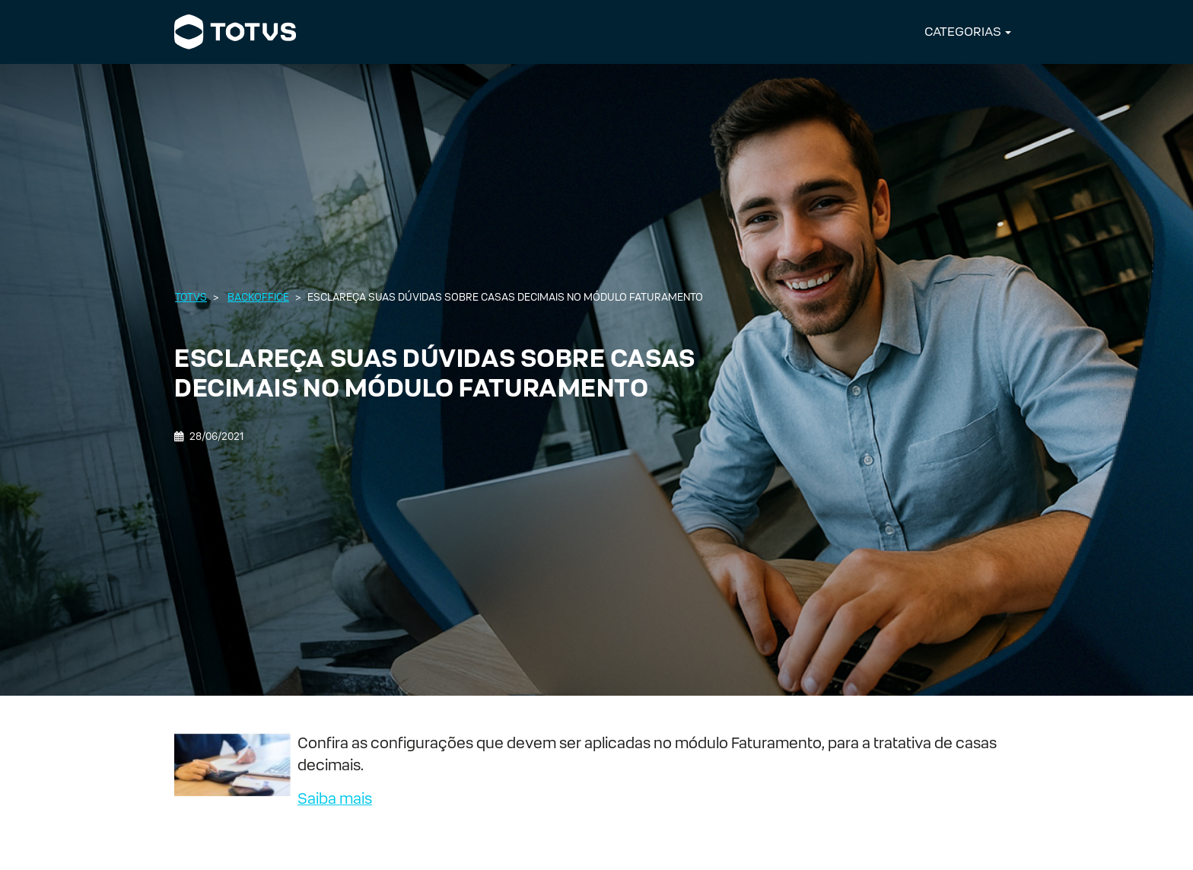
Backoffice (258, 297)
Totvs (191, 297)
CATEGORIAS (962, 31)
